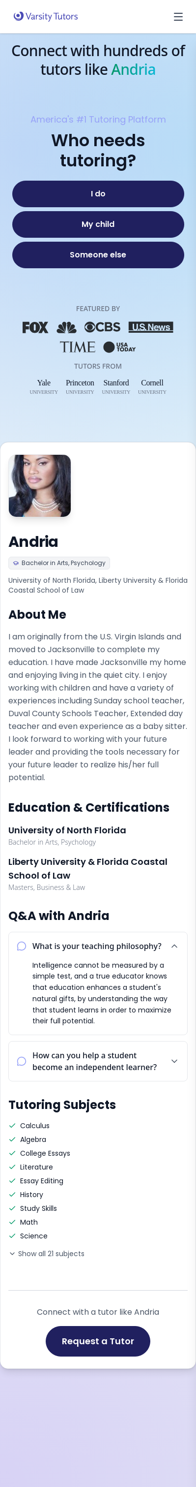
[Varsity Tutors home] (46, 16)
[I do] (98, 194)
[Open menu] (178, 17)
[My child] (98, 224)
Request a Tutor (98, 1341)
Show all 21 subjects (46, 1254)
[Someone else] (98, 255)
